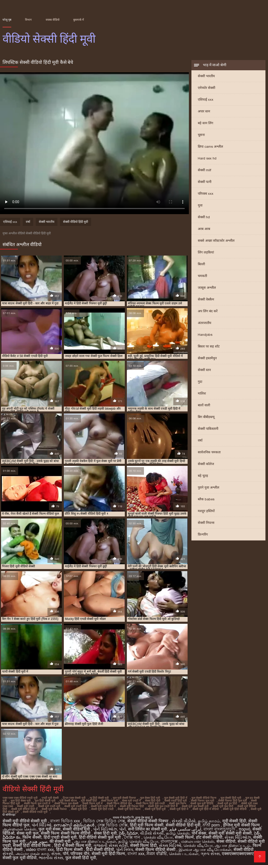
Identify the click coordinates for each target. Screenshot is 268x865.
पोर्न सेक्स (199, 833)
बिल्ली (201, 264)
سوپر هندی (38, 841)
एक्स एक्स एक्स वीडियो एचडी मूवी (20, 797)
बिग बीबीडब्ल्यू (206, 417)
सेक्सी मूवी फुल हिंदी (223, 806)
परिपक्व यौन (79, 853)
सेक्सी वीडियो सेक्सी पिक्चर (148, 821)
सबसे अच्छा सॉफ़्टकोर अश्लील (216, 241)
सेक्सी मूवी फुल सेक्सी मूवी (195, 806)
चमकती (202, 276)
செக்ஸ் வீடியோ (158, 837)
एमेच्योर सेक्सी (206, 88)
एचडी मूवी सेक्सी (50, 797)
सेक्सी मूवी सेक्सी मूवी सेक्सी (230, 833)
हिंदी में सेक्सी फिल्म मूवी (72, 845)
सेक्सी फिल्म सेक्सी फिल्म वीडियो (66, 833)
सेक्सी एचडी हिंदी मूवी (175, 800)
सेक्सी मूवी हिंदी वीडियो (235, 809)
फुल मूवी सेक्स (49, 829)
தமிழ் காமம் (209, 821)
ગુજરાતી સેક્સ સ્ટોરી (110, 845)
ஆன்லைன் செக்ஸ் (19, 829)
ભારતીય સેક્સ (51, 858)
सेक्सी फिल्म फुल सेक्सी (66, 803)
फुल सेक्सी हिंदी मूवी (231, 797)
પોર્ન (122, 829)
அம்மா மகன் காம (32, 853)
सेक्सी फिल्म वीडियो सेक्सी (155, 849)
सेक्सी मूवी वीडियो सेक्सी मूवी (25, 821)
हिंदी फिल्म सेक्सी (70, 849)
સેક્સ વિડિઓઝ (238, 837)
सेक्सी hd (204, 217)
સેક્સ (55, 853)
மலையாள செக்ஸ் (197, 841)
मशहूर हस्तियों (206, 511)
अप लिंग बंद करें (207, 311)
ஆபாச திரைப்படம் (232, 845)
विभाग (28, 19)
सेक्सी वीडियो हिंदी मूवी (75, 222)
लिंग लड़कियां (206, 252)
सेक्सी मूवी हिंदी (79, 809)
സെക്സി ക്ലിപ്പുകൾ (74, 825)
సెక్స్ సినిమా (128, 833)
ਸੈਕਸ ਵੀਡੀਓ (156, 853)
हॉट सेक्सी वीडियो (209, 837)
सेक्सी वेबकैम (206, 299)
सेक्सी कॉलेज (206, 464)
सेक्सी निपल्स (206, 523)
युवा (200, 205)
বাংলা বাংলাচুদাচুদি (219, 829)
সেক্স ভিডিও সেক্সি (113, 825)
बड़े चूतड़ (203, 476)
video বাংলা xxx (40, 849)
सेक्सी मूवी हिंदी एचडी (102, 809)
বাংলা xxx (135, 853)
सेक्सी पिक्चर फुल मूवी (202, 800)
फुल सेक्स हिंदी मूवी (150, 797)
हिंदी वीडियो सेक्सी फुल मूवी (100, 837)
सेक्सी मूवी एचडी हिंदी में (103, 806)
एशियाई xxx (205, 99)
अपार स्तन (204, 111)
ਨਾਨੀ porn (212, 825)
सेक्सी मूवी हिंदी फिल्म (129, 809)
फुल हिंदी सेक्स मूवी (21, 800)
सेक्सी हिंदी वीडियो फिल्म (32, 845)
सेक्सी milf (204, 170)
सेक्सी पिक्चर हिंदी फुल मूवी (232, 800)
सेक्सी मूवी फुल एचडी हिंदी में (163, 806)
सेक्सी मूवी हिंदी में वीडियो (205, 809)
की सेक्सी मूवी (61, 841)
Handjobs (205, 335)
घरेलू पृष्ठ (7, 19)
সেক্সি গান (132, 837)
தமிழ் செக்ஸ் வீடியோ (138, 841)
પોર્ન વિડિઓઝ (105, 829)
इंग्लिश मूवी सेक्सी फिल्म (242, 825)
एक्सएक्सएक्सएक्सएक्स (240, 853)
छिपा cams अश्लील (210, 146)
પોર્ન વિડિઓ (41, 825)
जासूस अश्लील (207, 288)
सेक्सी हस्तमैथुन (207, 358)
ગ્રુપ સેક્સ (210, 853)
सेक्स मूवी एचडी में (131, 800)
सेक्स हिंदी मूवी (152, 800)
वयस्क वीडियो (52, 19)
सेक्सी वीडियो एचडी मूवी (35, 811)
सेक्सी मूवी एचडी (25, 806)
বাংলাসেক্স (170, 841)
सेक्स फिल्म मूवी (109, 800)
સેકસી (8, 853)
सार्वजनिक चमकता (209, 452)
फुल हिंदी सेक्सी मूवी (45, 800)
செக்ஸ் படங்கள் (183, 853)
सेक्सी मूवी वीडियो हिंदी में (24, 809)
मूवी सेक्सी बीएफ (68, 800)
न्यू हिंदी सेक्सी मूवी (99, 797)
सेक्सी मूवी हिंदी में (179, 809)
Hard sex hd (207, 158)
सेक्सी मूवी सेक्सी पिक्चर (54, 809)
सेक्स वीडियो (225, 841)
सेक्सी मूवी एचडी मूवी (49, 806)
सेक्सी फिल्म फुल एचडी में (37, 803)
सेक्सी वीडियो (244, 849)
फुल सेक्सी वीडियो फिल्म (203, 797)
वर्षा (200, 440)
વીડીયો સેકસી (152, 833)
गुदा (200, 382)
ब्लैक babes (206, 499)
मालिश (202, 393)
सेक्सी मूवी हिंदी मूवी (155, 809)
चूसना (201, 135)
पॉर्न (65, 853)
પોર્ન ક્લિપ (124, 849)
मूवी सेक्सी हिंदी (89, 800)
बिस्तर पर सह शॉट (209, 346)
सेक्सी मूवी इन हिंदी (227, 803)
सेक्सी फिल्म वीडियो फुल (119, 803)
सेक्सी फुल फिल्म (177, 803)
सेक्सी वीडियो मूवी (77, 829)
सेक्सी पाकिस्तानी (208, 429)
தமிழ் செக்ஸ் (177, 833)
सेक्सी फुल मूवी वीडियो (201, 803)
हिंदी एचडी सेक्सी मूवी (60, 837)
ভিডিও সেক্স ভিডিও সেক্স (104, 821)
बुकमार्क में (78, 19)
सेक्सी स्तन (204, 370)
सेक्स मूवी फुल (28, 833)
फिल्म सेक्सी (31, 837)
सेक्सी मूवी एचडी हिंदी (75, 806)
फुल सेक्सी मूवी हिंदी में (175, 797)
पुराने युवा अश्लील (208, 487)
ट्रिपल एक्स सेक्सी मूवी (74, 797)
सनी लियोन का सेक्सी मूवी (147, 829)
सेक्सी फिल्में (184, 837)
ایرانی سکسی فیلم (185, 829)
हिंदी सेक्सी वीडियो (100, 849)
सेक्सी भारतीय (206, 76)
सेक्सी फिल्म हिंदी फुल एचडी (150, 803)
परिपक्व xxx (205, 193)
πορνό (244, 829)
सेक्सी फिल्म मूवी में (92, 803)
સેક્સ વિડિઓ (170, 845)
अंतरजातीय (204, 323)
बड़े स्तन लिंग (205, 123)
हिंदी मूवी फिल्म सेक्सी (146, 825)
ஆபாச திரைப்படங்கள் (95, 841)
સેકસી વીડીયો (183, 821)
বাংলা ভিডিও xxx (65, 821)
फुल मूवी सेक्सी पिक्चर (124, 797)
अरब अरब (204, 229)
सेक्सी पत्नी (204, 182)
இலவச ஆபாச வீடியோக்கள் (205, 849)
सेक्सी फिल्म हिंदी (143, 845)
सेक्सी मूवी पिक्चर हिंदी (132, 806)
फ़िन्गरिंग (203, 534)
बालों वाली (204, 405)
